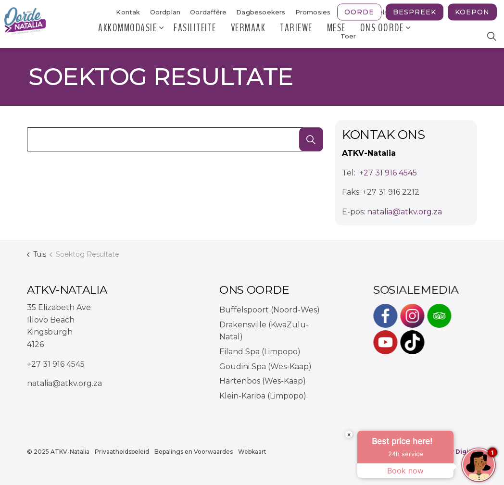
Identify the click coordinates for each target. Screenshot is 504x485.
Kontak (128, 12)
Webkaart (252, 451)
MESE (336, 36)
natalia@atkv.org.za (404, 211)
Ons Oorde (382, 36)
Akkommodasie (127, 36)
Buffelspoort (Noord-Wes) (269, 309)
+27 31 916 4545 (388, 172)
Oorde (359, 12)
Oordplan (165, 12)
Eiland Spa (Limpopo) (260, 351)
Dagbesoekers (260, 12)
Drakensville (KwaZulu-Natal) (264, 331)
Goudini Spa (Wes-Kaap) (265, 366)
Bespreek (414, 12)
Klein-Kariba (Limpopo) (262, 395)
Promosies (313, 12)
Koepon (472, 12)
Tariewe (296, 36)
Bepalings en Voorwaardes (193, 451)
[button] (311, 139)
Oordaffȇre (208, 12)
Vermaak (248, 36)
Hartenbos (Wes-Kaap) (262, 381)
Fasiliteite (195, 36)
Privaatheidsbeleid (122, 451)
